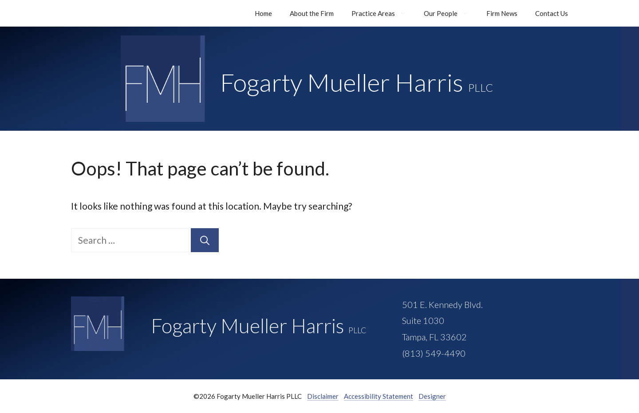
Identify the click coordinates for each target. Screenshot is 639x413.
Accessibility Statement (378, 396)
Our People (450, 13)
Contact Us (551, 13)
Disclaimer (323, 396)
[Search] (205, 240)
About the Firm (312, 13)
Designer (432, 396)
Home (263, 13)
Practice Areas (383, 13)
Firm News (501, 13)
